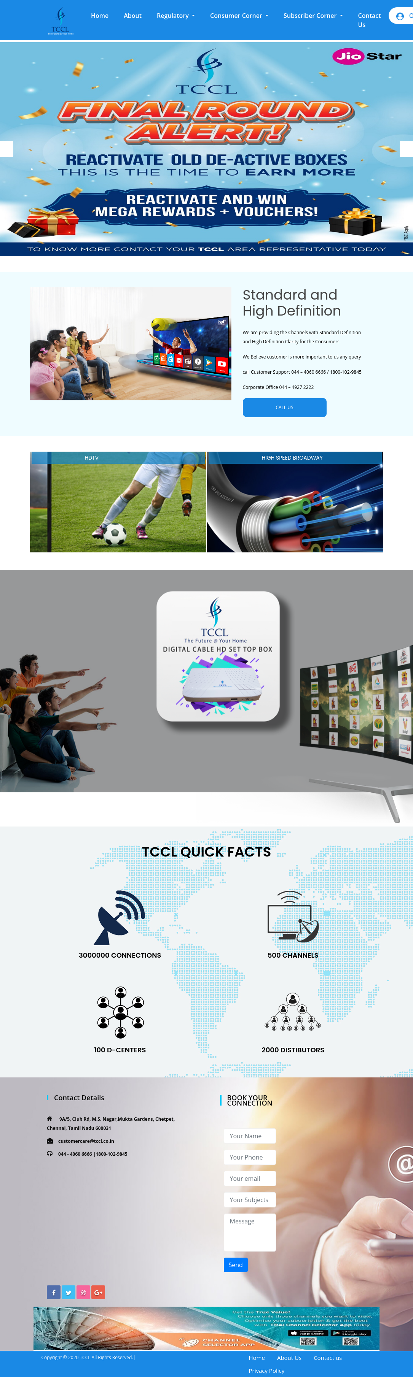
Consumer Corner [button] (237, 15)
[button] (176, 15)
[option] (206, 149)
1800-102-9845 (111, 1154)
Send (236, 1265)
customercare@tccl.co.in (86, 1141)
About (133, 15)
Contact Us (369, 20)
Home (103, 15)
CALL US (284, 407)
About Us (289, 1357)
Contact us (328, 1357)
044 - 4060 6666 (75, 1154)
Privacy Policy (267, 1370)
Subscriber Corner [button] (311, 15)
